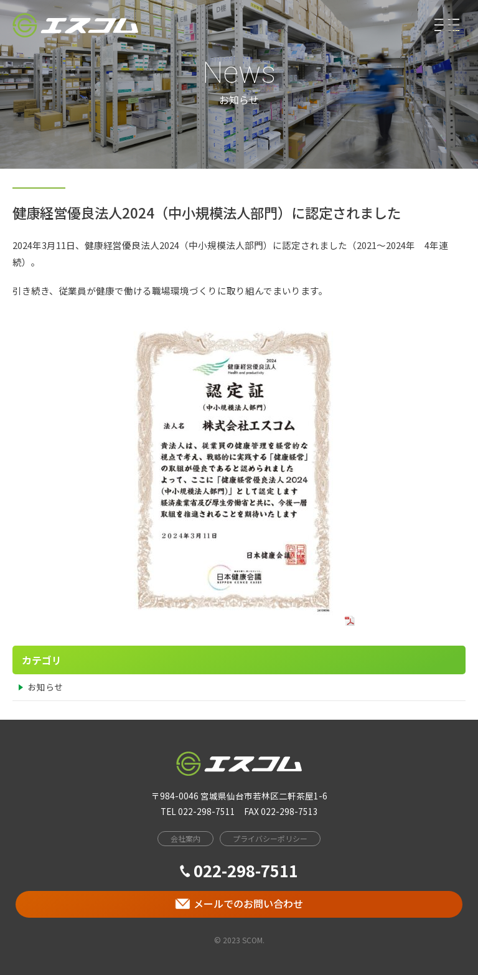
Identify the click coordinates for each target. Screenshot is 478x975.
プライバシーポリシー (270, 838)
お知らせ (45, 687)
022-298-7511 (239, 870)
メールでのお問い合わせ (239, 903)
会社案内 (185, 838)
